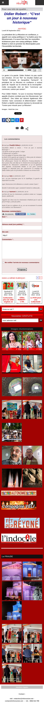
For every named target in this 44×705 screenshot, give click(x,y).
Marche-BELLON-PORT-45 (12, 438)
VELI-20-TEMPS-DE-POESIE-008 (32, 416)
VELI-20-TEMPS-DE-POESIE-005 (32, 660)
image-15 (32, 484)
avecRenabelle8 (11, 369)
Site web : (5, 232)
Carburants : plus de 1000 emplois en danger (8, 300)
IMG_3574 (32, 392)
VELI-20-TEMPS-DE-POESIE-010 (12, 640)
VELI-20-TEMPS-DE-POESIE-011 (12, 660)
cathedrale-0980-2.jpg (11, 577)
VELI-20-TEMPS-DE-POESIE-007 (32, 640)
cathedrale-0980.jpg (12, 596)
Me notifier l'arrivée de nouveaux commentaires (22, 262)
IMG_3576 (11, 392)
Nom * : (4, 217)
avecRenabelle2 (32, 369)
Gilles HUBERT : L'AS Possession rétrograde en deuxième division (22, 299)
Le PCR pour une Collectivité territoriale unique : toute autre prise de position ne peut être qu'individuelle (35, 300)
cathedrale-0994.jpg (32, 596)
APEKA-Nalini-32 (32, 461)
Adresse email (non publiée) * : (13, 224)
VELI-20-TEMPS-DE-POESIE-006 (12, 416)
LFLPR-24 (11, 347)
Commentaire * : (8, 239)
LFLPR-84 (32, 347)
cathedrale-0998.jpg (32, 577)
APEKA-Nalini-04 (12, 461)
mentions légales (22, 687)
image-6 (12, 484)
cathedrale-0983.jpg (12, 616)
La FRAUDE (7, 556)
